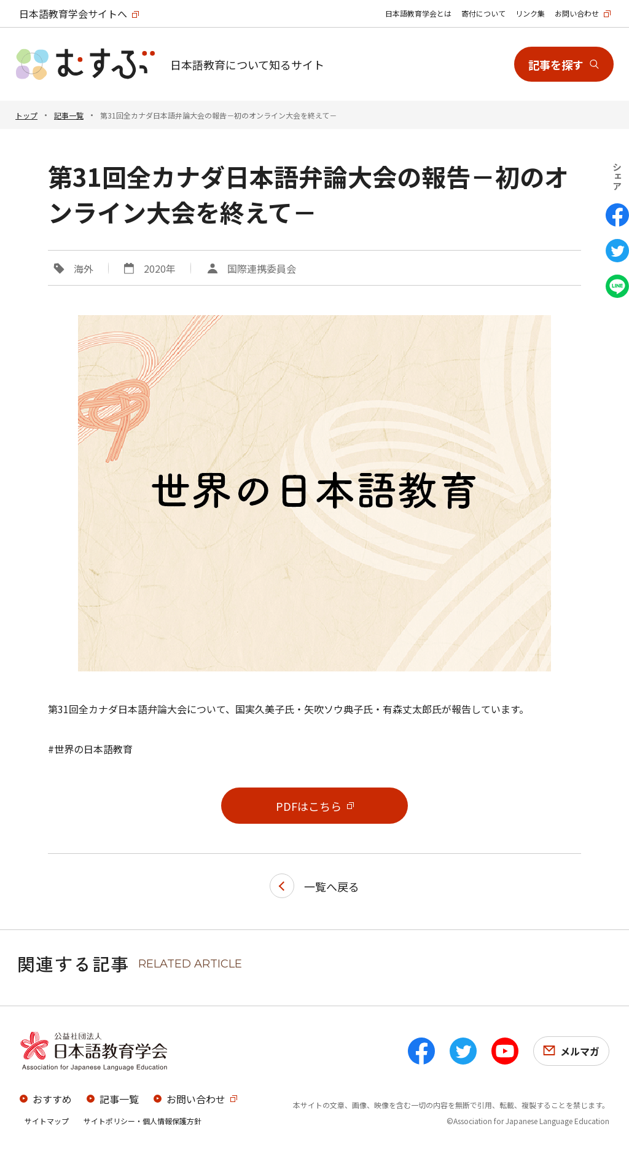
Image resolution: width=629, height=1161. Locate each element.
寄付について (483, 13)
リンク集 (530, 13)
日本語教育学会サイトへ (73, 13)
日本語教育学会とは (418, 13)
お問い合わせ (577, 13)
